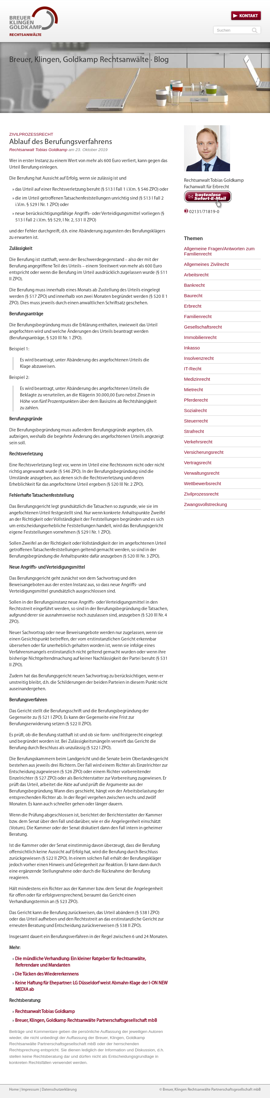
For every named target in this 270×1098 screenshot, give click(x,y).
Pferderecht (196, 400)
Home (14, 1090)
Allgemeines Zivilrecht (206, 264)
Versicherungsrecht (203, 452)
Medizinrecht (197, 379)
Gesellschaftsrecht (203, 326)
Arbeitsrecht (196, 274)
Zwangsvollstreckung (205, 504)
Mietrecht (193, 389)
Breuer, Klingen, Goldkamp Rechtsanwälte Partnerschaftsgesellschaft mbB (86, 1020)
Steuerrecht (196, 420)
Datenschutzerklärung (59, 1090)
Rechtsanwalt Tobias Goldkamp (38, 149)
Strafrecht (194, 431)
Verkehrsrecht (198, 441)
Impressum (30, 1090)
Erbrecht (193, 306)
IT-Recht (193, 368)
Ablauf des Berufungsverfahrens (60, 142)
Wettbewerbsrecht (202, 483)
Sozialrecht (195, 410)
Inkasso (192, 347)
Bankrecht (194, 285)
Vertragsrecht (197, 462)
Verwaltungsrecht (201, 473)
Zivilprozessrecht (31, 134)
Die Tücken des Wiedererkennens (47, 974)
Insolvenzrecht (199, 358)
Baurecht (193, 295)
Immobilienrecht (200, 337)
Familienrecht (198, 316)
